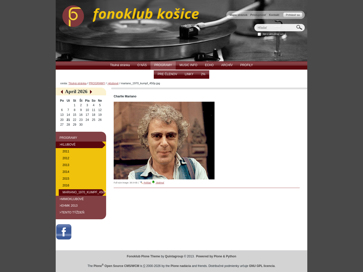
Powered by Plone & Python (216, 256)
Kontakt (274, 14)
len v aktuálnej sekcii (274, 34)
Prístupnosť (258, 14)
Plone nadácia (181, 266)
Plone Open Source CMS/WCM (116, 266)
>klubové (112, 83)
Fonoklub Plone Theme (143, 256)
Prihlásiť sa (293, 14)
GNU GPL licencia (262, 266)
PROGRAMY (97, 83)
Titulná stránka (77, 83)
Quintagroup (174, 256)
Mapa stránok (239, 14)
